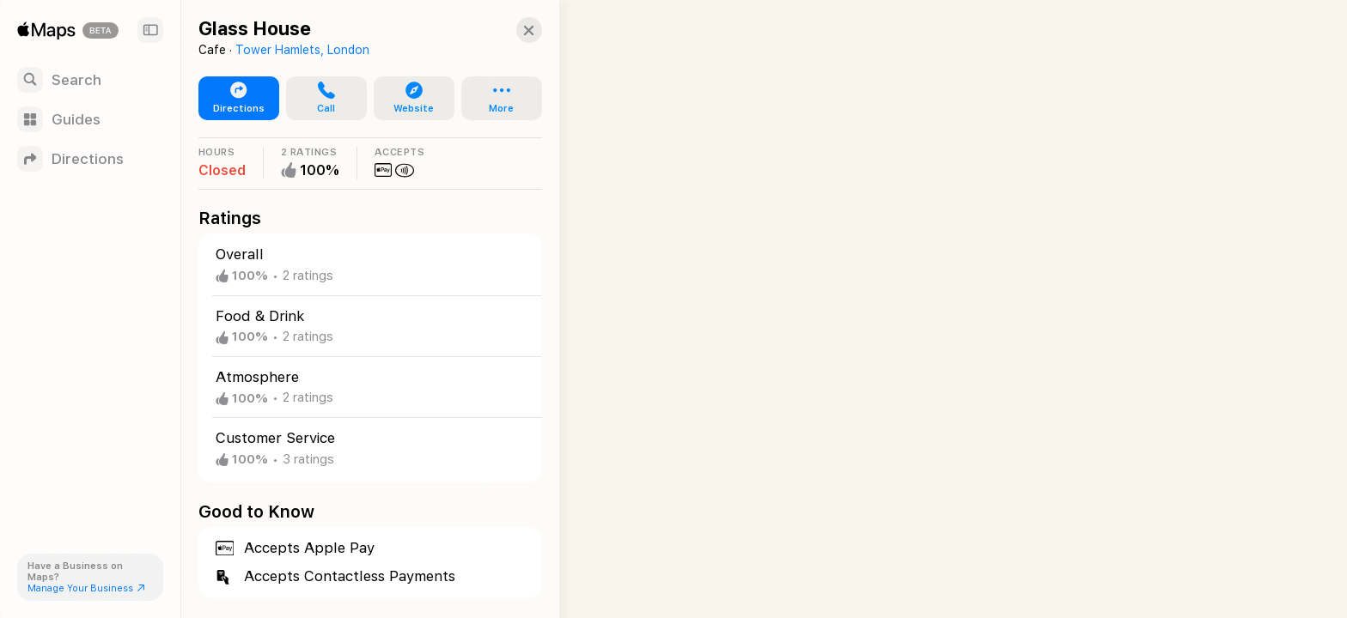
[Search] (90, 80)
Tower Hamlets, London (302, 50)
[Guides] (90, 119)
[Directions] (90, 159)
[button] (320, 98)
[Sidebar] (150, 30)
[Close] (512, 30)
